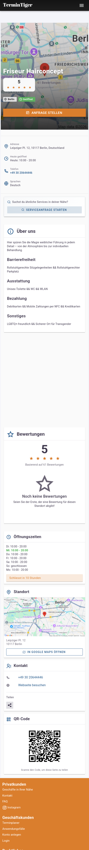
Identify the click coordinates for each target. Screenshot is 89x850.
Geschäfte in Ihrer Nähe (17, 789)
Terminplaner (10, 823)
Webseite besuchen (32, 685)
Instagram (11, 807)
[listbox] (44, 681)
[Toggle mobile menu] (81, 5)
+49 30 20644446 (21, 172)
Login (6, 840)
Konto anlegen (11, 834)
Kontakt (7, 795)
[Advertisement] (44, 379)
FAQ (5, 801)
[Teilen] (9, 705)
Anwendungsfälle (13, 829)
